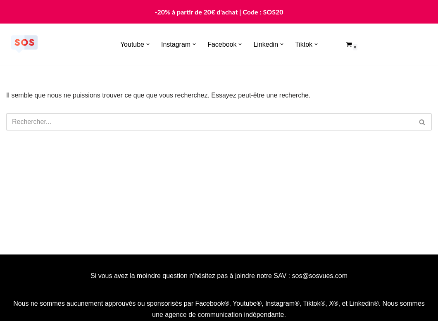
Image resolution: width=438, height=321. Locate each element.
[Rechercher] (209, 122)
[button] (148, 44)
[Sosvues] (24, 44)
